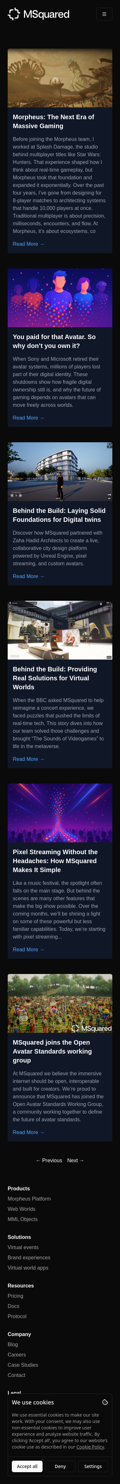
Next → (75, 1160)
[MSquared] (38, 14)
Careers (17, 1354)
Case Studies (23, 1365)
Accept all (27, 1466)
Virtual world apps (28, 1268)
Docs (13, 1306)
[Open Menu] (104, 14)
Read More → (29, 244)
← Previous (49, 1160)
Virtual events (23, 1247)
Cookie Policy (90, 1447)
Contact (16, 1375)
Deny (60, 1466)
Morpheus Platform (29, 1199)
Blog (13, 1344)
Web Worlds (22, 1209)
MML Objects (23, 1219)
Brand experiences (29, 1257)
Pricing (15, 1296)
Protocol (17, 1316)
